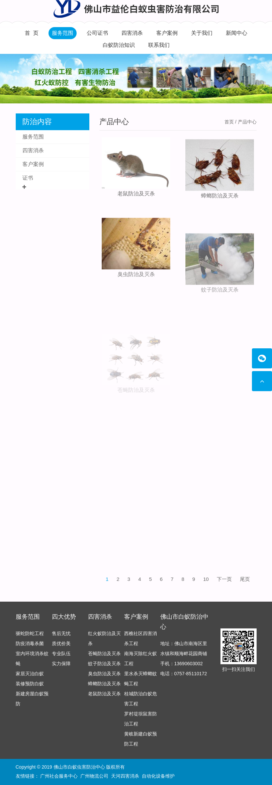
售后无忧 (61, 635)
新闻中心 (236, 33)
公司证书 (97, 33)
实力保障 (61, 666)
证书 (27, 178)
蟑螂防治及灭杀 (220, 200)
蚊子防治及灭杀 (220, 310)
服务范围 (62, 33)
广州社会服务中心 (59, 776)
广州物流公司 (94, 776)
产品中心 (114, 121)
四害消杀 (132, 33)
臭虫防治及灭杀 (136, 285)
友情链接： (27, 776)
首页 (229, 121)
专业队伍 (61, 656)
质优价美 (61, 645)
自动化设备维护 (158, 776)
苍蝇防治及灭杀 (136, 407)
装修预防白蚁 (30, 686)
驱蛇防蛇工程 (30, 635)
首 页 (31, 33)
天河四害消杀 (125, 776)
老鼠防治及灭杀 (136, 195)
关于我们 (201, 33)
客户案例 (167, 33)
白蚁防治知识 (119, 45)
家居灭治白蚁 (30, 676)
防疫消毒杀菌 (30, 645)
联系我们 (159, 45)
